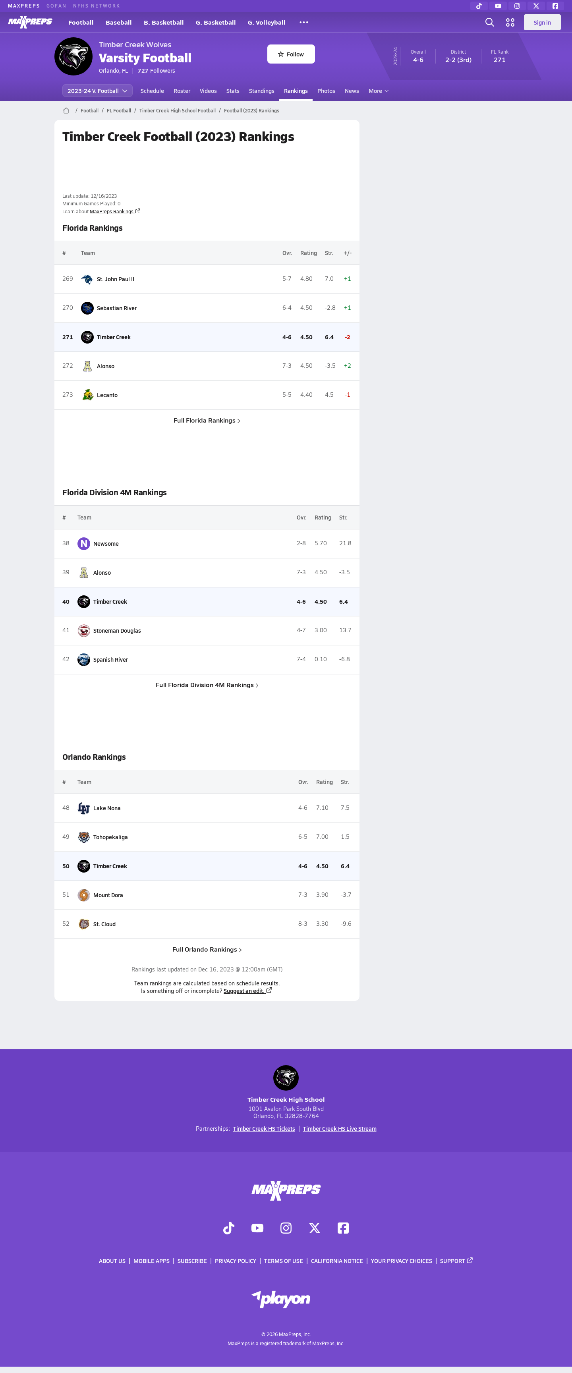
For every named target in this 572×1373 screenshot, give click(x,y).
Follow (291, 54)
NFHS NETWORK (96, 5)
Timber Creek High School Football (177, 110)
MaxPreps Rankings (115, 211)
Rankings (296, 91)
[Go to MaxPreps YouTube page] (257, 1229)
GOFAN (56, 5)
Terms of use (283, 1261)
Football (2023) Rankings (251, 110)
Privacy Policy (235, 1261)
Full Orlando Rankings (207, 949)
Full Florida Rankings (207, 420)
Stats (233, 91)
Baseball (119, 22)
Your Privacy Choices (401, 1261)
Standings (261, 91)
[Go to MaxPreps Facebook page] (343, 1229)
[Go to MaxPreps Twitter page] (314, 1229)
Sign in (542, 22)
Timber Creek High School (286, 1084)
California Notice (337, 1261)
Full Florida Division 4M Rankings (206, 684)
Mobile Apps (151, 1261)
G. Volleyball (267, 22)
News (352, 91)
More (378, 91)
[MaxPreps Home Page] (66, 110)
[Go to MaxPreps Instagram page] (286, 1229)
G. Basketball (216, 22)
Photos (326, 91)
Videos (208, 91)
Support (456, 1261)
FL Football (119, 110)
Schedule (152, 91)
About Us (112, 1261)
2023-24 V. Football (98, 91)
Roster (182, 91)
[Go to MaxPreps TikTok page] (228, 1229)
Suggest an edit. (248, 991)
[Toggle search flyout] (489, 22)
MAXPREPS (24, 5)
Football (81, 22)
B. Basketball (164, 22)
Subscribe (192, 1261)
